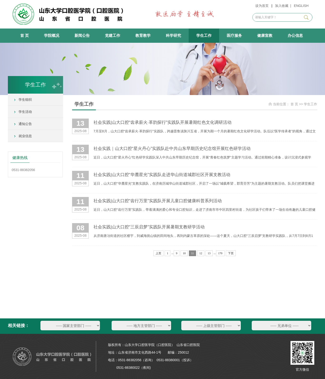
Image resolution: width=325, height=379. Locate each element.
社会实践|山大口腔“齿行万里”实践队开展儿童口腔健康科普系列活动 (158, 200)
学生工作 (204, 36)
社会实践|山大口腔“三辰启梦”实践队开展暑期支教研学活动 (149, 227)
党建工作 (112, 36)
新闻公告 (82, 36)
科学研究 (173, 36)
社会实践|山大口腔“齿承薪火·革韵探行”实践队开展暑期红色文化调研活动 (162, 122)
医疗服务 (234, 36)
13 (209, 253)
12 (200, 253)
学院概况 (51, 36)
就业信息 (25, 136)
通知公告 (25, 124)
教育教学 (143, 36)
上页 (158, 253)
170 (220, 253)
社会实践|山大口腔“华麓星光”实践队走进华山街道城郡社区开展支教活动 (162, 174)
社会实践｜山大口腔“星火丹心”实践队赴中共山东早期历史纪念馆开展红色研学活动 (172, 148)
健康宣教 (264, 36)
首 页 (24, 36)
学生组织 (25, 99)
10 (184, 253)
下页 (231, 253)
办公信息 (295, 36)
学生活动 (25, 112)
